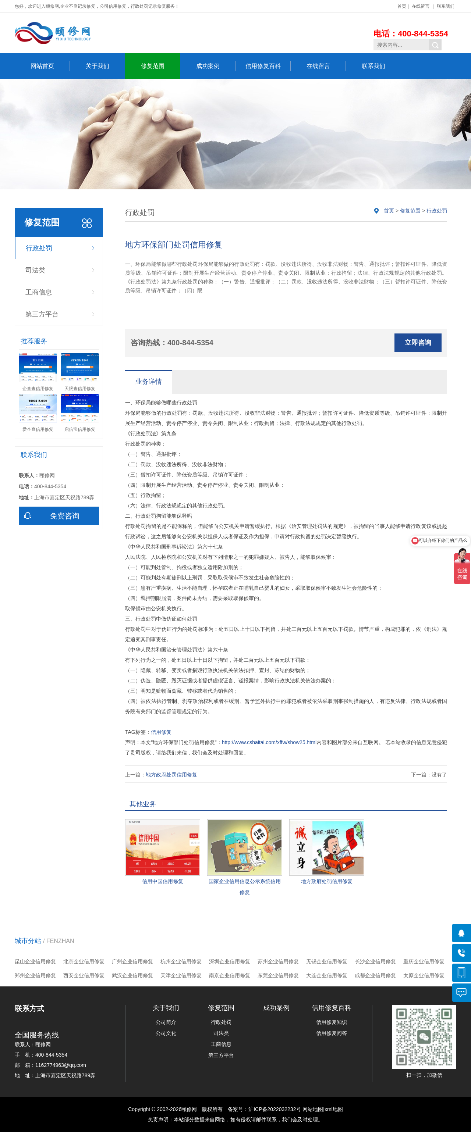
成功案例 (216, 66)
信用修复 (161, 732)
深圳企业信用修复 (229, 961)
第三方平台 (42, 314)
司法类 (35, 270)
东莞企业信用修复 (278, 975)
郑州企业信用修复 (35, 975)
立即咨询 (418, 342)
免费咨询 (49, 516)
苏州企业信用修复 (278, 961)
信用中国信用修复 (162, 881)
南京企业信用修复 (229, 975)
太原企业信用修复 (424, 975)
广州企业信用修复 (132, 961)
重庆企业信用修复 (424, 961)
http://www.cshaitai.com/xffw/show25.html (269, 742)
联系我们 (445, 6)
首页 (401, 6)
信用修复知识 (331, 1022)
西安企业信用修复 (84, 975)
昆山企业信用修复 (35, 961)
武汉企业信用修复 (132, 975)
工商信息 (38, 292)
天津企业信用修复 (181, 975)
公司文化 (166, 1033)
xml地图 (334, 1109)
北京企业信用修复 (84, 961)
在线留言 (420, 6)
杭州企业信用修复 (181, 961)
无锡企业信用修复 (326, 961)
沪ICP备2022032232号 (274, 1109)
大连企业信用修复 (326, 975)
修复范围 (160, 66)
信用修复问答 (331, 1033)
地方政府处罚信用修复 (171, 775)
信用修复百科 (268, 66)
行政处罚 (39, 248)
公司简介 (166, 1022)
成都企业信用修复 (375, 975)
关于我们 (105, 66)
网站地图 (312, 1109)
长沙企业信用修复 (375, 961)
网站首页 (50, 66)
